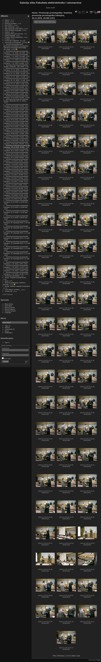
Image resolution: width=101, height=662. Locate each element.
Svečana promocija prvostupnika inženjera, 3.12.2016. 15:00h (16, 187)
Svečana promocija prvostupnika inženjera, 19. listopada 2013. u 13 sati (17, 247)
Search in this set (47, 22)
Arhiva (7, 22)
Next (73, 656)
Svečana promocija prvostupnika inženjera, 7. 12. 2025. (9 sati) (16, 62)
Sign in (7, 342)
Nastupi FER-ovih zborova (14, 34)
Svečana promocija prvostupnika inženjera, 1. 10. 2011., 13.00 (16, 269)
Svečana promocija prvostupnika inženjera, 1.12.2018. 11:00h (16, 167)
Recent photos (10, 307)
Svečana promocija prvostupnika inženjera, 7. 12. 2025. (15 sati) (16, 52)
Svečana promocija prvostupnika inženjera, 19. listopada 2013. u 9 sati (16, 257)
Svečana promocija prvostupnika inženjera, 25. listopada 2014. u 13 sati (17, 227)
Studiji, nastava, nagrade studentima (17, 286)
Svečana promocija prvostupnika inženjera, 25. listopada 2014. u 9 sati (16, 237)
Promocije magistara (12, 40)
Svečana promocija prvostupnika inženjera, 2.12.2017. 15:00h (16, 173)
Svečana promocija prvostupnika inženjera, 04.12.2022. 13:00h (16, 108)
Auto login (6, 358)
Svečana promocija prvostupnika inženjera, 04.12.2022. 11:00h (16, 112)
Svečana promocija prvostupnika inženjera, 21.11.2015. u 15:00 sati (16, 201)
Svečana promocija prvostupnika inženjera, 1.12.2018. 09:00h (16, 170)
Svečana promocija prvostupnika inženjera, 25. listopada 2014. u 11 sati (17, 232)
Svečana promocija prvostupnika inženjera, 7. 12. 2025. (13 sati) (16, 55)
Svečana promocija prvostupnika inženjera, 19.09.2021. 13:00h (16, 136)
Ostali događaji (10, 35)
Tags (6, 326)
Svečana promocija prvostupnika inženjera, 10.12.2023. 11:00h (16, 93)
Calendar (8, 312)
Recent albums (10, 309)
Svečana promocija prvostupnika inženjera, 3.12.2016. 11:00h (16, 194)
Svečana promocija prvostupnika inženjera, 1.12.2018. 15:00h (16, 160)
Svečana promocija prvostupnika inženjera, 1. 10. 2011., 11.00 (16, 266)
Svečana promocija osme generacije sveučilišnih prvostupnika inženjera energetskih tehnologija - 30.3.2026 (16, 46)
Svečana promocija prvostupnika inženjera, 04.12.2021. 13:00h (16, 122)
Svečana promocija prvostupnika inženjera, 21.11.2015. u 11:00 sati (16, 211)
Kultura (7, 32)
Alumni (7, 20)
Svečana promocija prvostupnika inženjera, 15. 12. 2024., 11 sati (16, 79)
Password (5, 353)
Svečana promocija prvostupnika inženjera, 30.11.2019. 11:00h (16, 153)
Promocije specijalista (12, 276)
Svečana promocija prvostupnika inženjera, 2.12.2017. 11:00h (16, 180)
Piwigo (98, 660)
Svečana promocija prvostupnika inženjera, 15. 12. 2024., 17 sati (16, 69)
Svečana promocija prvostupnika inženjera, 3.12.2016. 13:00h (16, 191)
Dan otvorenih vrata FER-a (14, 28)
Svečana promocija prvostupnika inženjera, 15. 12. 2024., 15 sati (16, 72)
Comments (8, 329)
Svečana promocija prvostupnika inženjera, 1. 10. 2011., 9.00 (16, 263)
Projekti (7, 39)
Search (7, 327)
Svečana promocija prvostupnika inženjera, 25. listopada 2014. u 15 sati (17, 221)
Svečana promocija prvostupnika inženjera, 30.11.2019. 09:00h (16, 156)
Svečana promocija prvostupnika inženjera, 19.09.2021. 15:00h (16, 132)
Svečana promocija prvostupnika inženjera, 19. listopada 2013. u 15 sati (17, 242)
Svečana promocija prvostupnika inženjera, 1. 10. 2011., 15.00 (16, 273)
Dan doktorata (10, 27)
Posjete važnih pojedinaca (14, 37)
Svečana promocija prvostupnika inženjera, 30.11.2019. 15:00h (17, 146)
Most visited (9, 304)
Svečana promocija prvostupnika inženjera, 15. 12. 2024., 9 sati (16, 83)
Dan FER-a (9, 25)
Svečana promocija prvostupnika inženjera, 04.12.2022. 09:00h (16, 115)
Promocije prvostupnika (13, 42)
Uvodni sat (8, 291)
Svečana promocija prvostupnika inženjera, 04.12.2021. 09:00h (16, 129)
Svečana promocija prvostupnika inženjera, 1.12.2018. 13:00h (16, 163)
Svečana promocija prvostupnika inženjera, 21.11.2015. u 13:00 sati (16, 206)
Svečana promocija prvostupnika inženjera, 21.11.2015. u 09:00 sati (16, 216)
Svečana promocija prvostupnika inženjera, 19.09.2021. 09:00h (16, 143)
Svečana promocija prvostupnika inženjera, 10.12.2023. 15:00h (16, 86)
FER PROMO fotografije (13, 30)
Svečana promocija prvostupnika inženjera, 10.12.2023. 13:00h (16, 89)
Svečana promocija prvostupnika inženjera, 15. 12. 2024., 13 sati (16, 76)
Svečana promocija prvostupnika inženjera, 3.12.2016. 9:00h (16, 197)
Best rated (8, 306)
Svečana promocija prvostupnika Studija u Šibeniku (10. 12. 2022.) (16, 100)
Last (78, 656)
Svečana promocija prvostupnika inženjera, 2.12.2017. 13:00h (16, 177)
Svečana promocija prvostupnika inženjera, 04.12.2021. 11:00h (16, 125)
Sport (7, 281)
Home (34, 13)
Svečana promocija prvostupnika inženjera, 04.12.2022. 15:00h (16, 105)
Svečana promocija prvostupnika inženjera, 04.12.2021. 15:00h (16, 119)
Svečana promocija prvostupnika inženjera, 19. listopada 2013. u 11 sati (17, 252)
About (7, 331)
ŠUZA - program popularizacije (15, 277)
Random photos (10, 311)
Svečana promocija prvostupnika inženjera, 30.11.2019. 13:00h (16, 149)
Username (5, 348)
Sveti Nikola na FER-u (12, 289)
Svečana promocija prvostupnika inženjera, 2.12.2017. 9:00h (16, 184)
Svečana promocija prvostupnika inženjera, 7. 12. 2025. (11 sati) (16, 59)
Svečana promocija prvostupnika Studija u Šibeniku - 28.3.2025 (16, 65)
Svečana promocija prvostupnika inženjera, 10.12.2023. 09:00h (16, 96)
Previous (60, 656)
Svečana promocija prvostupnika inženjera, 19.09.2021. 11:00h (16, 139)
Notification (8, 332)
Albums (4, 16)
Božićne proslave (11, 23)
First (54, 656)
